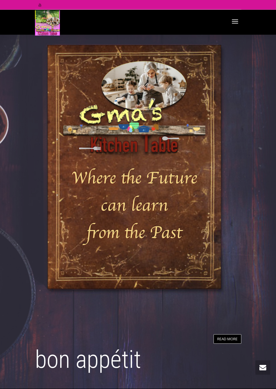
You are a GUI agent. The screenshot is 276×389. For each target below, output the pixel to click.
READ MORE (227, 338)
